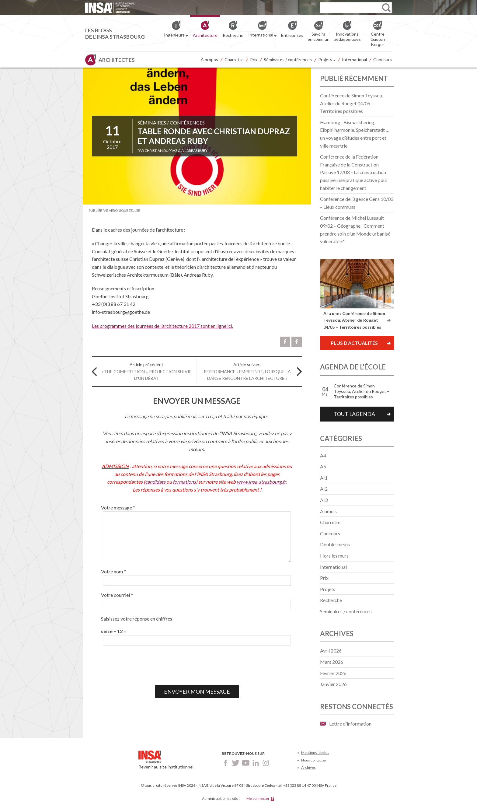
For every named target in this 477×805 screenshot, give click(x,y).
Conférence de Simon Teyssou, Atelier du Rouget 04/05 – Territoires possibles (351, 103)
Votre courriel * (117, 595)
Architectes (117, 60)
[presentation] (147, 665)
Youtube (245, 763)
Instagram (266, 763)
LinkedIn (255, 763)
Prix (253, 59)
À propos (209, 59)
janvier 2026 (333, 684)
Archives (308, 767)
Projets (327, 60)
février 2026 (333, 673)
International (354, 59)
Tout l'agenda (354, 414)
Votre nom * (113, 571)
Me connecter (258, 798)
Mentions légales (315, 752)
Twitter (235, 763)
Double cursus (335, 544)
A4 (323, 455)
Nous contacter (313, 760)
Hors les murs (334, 555)
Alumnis (328, 511)
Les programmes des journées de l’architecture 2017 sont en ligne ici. (162, 326)
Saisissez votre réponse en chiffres (136, 618)
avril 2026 (331, 650)
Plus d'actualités (354, 343)
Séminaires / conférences (288, 59)
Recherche (331, 600)
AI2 (324, 489)
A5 (323, 466)
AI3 (324, 500)
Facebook (225, 763)
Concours (382, 59)
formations (184, 482)
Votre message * (118, 507)
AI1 (324, 478)
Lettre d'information (350, 723)
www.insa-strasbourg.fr (261, 482)
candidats (155, 482)
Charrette (234, 59)
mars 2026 (331, 662)
